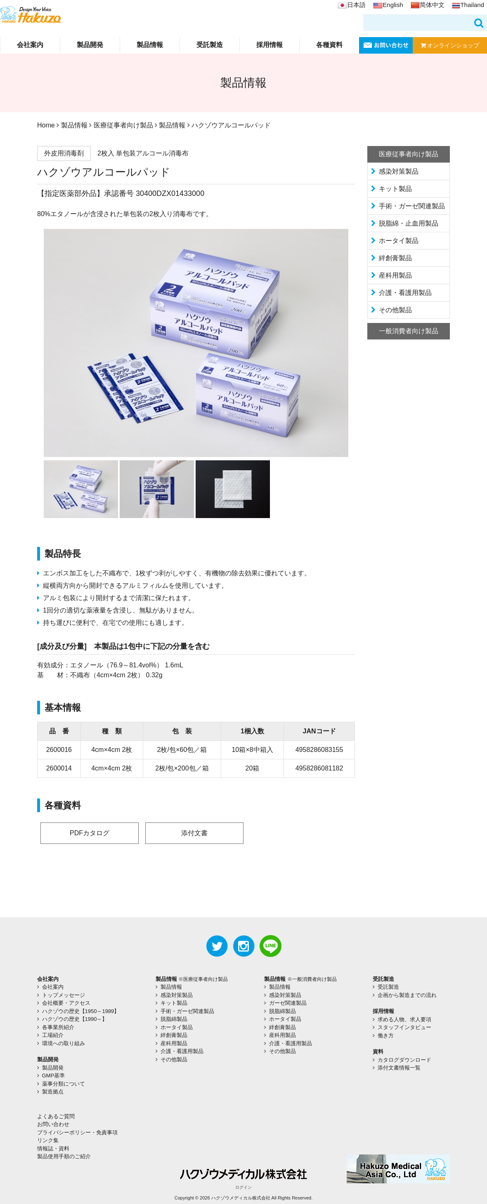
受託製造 (209, 44)
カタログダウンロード (404, 1060)
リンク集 (48, 1140)
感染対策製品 (398, 171)
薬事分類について (63, 1084)
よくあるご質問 (56, 1116)
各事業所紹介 (58, 1027)
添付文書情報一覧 (399, 1068)
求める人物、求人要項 (404, 1019)
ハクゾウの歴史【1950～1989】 (81, 1011)
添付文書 (194, 832)
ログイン (243, 1187)
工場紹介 (53, 1035)
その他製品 (395, 309)
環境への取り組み (63, 1043)
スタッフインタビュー (404, 1027)
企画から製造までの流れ (407, 995)
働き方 (386, 1035)
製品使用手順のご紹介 (64, 1156)
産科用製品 (395, 275)
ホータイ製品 (398, 240)
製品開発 (90, 44)
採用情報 (269, 44)
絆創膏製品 (395, 258)
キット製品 (395, 188)
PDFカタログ (89, 832)
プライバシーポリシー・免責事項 (77, 1132)
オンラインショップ (450, 45)
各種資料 (329, 44)
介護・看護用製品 (405, 292)
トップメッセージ (63, 995)
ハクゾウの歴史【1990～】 (75, 1019)
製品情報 (150, 44)
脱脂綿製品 (174, 1019)
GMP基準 (53, 1075)
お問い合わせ (53, 1124)
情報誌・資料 (53, 1148)
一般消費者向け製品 (408, 331)
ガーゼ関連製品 (288, 1003)
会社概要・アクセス (66, 1003)
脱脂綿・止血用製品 (408, 223)
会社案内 (30, 44)
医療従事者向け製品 (123, 125)
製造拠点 (53, 1092)
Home (46, 125)
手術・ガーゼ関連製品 (412, 206)
